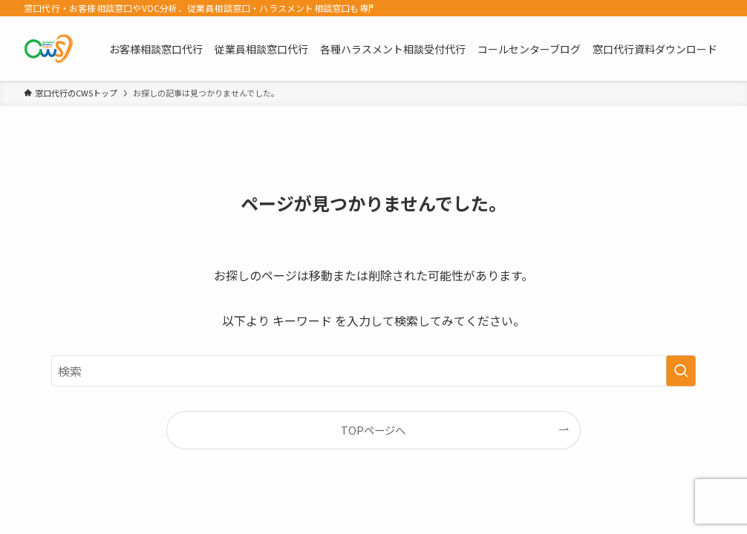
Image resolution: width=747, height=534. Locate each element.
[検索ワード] (373, 370)
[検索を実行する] (681, 370)
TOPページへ (373, 430)
